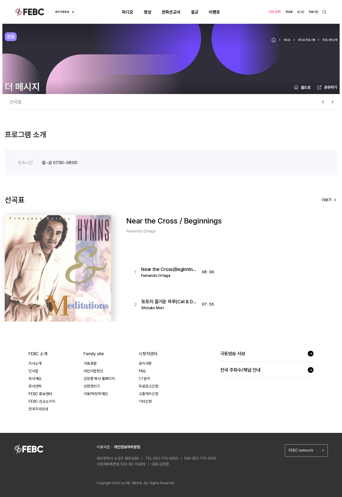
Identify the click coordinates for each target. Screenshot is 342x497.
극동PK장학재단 (96, 394)
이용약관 (103, 447)
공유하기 (330, 87)
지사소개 (35, 363)
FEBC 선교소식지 (41, 401)
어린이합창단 (93, 371)
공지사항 (145, 363)
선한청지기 (92, 386)
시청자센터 (148, 353)
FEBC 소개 (38, 353)
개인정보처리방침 (127, 447)
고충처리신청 (148, 394)
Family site (94, 353)
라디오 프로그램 (306, 40)
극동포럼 (90, 363)
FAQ (142, 371)
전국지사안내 (38, 409)
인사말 (33, 371)
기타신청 (145, 401)
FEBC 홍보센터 (40, 394)
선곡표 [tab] (15, 102)
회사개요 (35, 378)
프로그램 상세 (330, 40)
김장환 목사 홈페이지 (99, 378)
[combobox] (306, 450)
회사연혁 (35, 386)
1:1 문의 (144, 378)
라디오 (287, 40)
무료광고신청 (148, 386)
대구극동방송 (64, 12)
